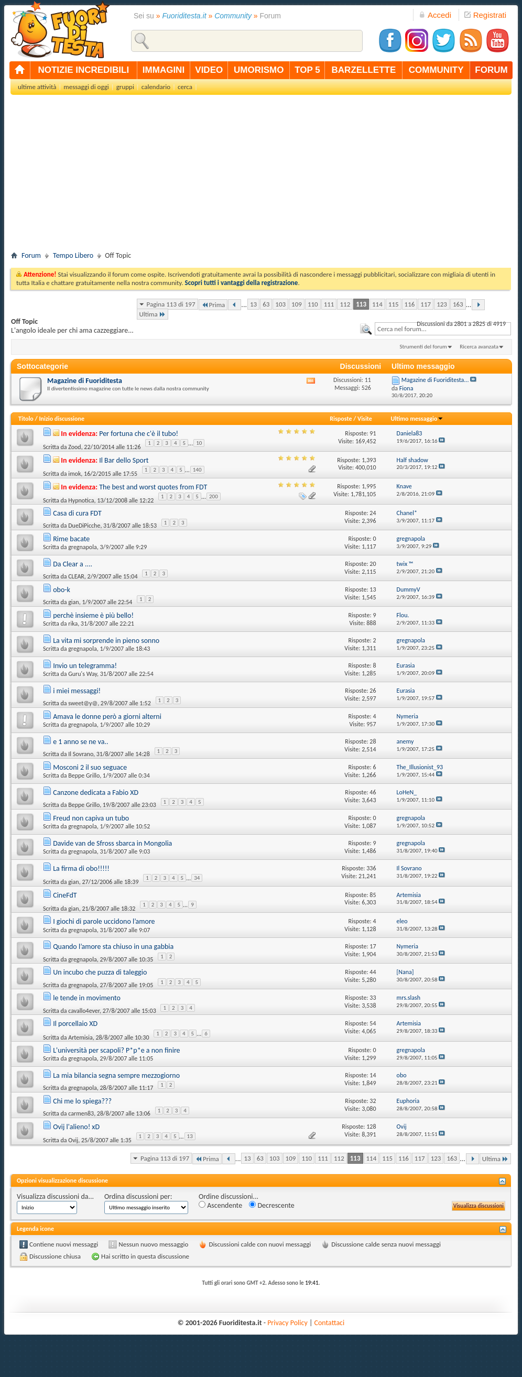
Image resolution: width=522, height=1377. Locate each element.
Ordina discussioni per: (138, 1196)
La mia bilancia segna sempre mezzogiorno (116, 1075)
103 (280, 304)
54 (372, 1023)
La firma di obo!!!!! (81, 868)
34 (197, 878)
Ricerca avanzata (479, 346)
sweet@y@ (82, 703)
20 (372, 563)
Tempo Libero (73, 255)
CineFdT (65, 895)
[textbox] (443, 328)
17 (372, 946)
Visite (364, 418)
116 (410, 304)
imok (74, 473)
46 (372, 792)
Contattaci (329, 1322)
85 (372, 895)
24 (372, 513)
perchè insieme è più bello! (93, 615)
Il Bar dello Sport (123, 460)
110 (313, 304)
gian (73, 602)
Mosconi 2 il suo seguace (90, 767)
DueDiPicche (84, 525)
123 (442, 304)
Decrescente (271, 1205)
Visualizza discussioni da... (55, 1196)
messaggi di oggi (85, 87)
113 (361, 304)
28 (372, 741)
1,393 (369, 460)
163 (458, 304)
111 (329, 304)
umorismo (259, 70)
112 (345, 304)
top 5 (307, 70)
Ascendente (220, 1205)
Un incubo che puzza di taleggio (100, 972)
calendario (156, 87)
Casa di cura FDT (77, 513)
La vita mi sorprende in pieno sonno (106, 640)
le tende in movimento (87, 997)
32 (372, 1101)
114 (377, 304)
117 (425, 304)
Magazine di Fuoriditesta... (435, 380)
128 (371, 1126)
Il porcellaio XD (75, 1023)
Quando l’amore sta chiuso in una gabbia (113, 946)
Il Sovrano (80, 754)
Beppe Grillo (84, 775)
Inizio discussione (61, 418)
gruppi (125, 87)
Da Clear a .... (72, 564)
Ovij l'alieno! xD (76, 1126)
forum (491, 70)
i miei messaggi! (77, 690)
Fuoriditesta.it (184, 16)
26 (372, 690)
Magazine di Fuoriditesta (84, 380)
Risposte (341, 418)
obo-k (61, 589)
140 (197, 469)
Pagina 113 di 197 (171, 304)
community (436, 70)
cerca (185, 87)
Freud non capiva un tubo (91, 818)
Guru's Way (82, 673)
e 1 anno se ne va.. (80, 741)
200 (213, 496)
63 (266, 304)
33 (372, 997)
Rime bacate (71, 538)
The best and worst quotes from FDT (153, 487)
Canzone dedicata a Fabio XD (95, 792)
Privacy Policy (287, 1322)
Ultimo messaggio (416, 418)
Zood (74, 447)
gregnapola (82, 547)
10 (199, 443)
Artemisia (80, 1037)
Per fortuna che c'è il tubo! (138, 433)
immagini (163, 70)
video (209, 70)
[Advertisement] (261, 176)
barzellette (364, 70)
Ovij (73, 1140)
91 (372, 433)
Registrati (485, 14)
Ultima (152, 314)
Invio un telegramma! (85, 665)
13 (253, 304)
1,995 (369, 486)
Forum (31, 255)
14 (372, 1075)
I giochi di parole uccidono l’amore (104, 921)
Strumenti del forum (423, 346)
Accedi (435, 14)
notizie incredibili (83, 70)
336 (371, 868)
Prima (213, 305)
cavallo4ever (84, 1010)
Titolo (26, 418)
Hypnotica (81, 500)
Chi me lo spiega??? (82, 1101)
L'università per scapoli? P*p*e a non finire (116, 1050)
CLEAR (76, 576)
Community (233, 16)
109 (296, 304)
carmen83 (81, 1113)
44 (372, 972)
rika (73, 623)
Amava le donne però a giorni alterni (107, 716)
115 (393, 304)
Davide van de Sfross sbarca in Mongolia (112, 843)
